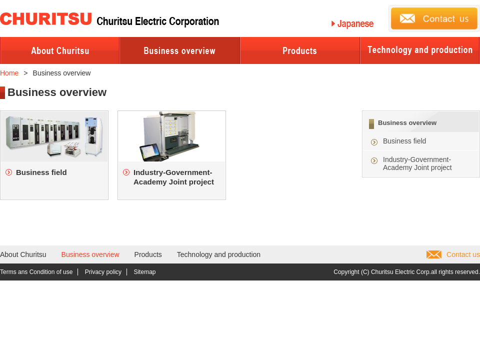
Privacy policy (103, 272)
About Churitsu (23, 254)
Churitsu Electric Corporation (109, 20)
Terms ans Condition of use (36, 272)
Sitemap (145, 272)
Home (9, 73)
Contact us (463, 254)
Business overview (407, 122)
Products (148, 254)
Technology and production (218, 254)
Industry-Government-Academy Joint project (417, 164)
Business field (404, 141)
